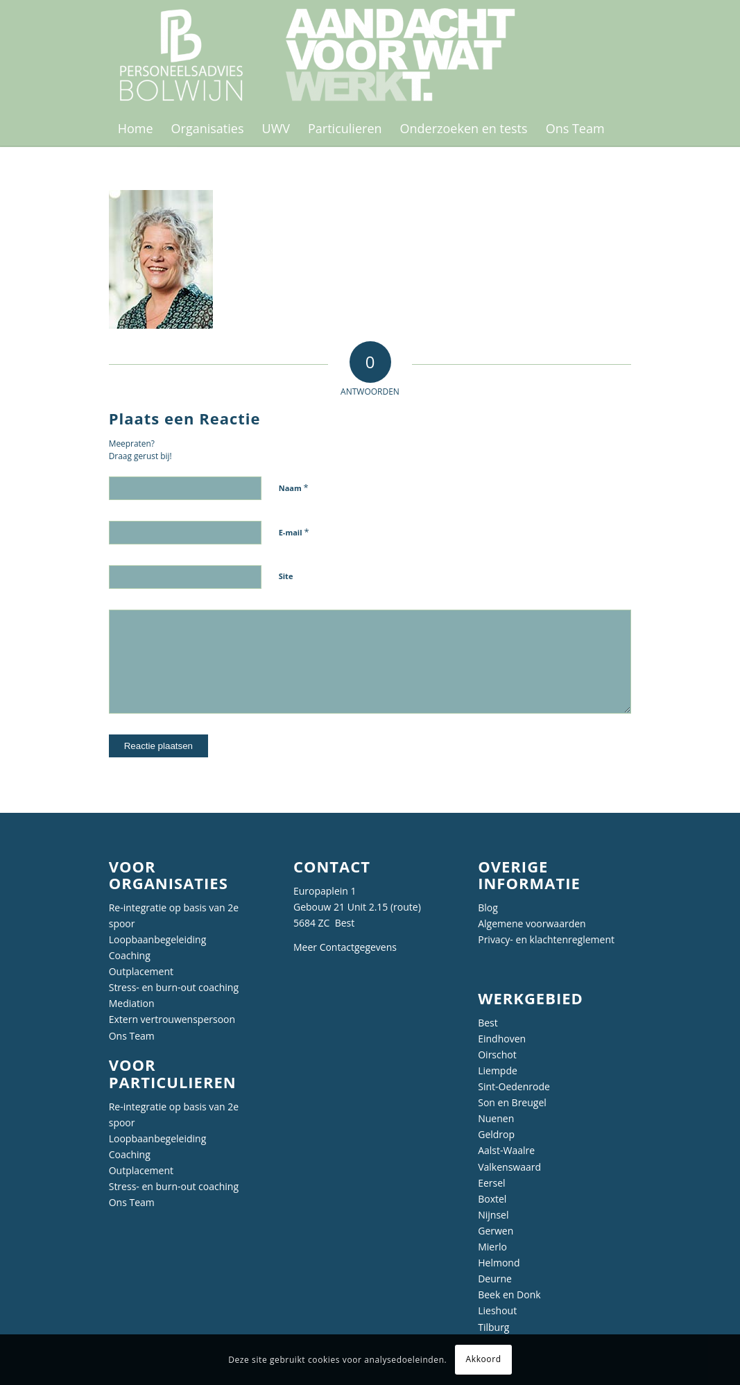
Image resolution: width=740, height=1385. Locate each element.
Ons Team (132, 1035)
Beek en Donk (509, 1294)
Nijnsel (493, 1214)
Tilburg (493, 1327)
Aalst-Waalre (506, 1150)
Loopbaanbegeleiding (158, 939)
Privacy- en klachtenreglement (546, 939)
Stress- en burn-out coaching (174, 987)
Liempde (497, 1070)
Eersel (491, 1182)
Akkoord (483, 1359)
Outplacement (141, 971)
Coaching (129, 955)
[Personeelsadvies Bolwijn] (326, 55)
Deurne (495, 1278)
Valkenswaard (509, 1166)
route (405, 906)
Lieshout (497, 1310)
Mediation (132, 1003)
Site (286, 576)
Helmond (498, 1262)
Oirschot (497, 1054)
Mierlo (492, 1246)
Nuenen (496, 1118)
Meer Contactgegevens (345, 947)
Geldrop (496, 1134)
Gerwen (495, 1230)
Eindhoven (502, 1038)
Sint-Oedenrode (514, 1086)
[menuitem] (135, 128)
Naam (294, 487)
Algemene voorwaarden (531, 923)
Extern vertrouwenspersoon (172, 1019)
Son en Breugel (512, 1102)
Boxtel (492, 1198)
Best (488, 1022)
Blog (488, 907)
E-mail (294, 532)
